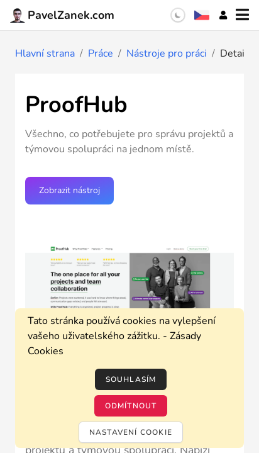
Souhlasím (131, 379)
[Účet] (223, 15)
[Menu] (242, 15)
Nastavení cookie (130, 432)
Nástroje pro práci (166, 53)
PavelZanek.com (62, 15)
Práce (100, 53)
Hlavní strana (45, 53)
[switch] (177, 15)
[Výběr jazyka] (202, 15)
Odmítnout (131, 406)
